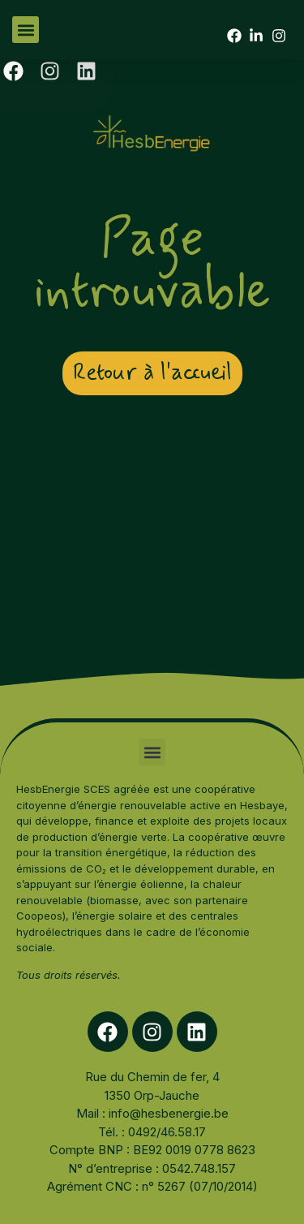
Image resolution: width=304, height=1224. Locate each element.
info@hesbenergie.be (169, 1113)
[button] (25, 29)
